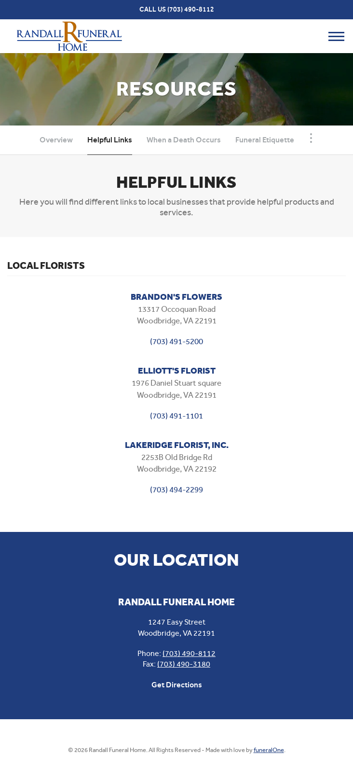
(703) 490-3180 (183, 664)
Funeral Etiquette (264, 139)
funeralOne (269, 749)
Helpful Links (109, 139)
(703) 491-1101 (176, 415)
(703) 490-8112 (190, 9)
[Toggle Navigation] (311, 138)
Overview (56, 139)
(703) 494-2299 (176, 489)
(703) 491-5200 (176, 341)
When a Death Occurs (184, 139)
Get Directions (176, 684)
